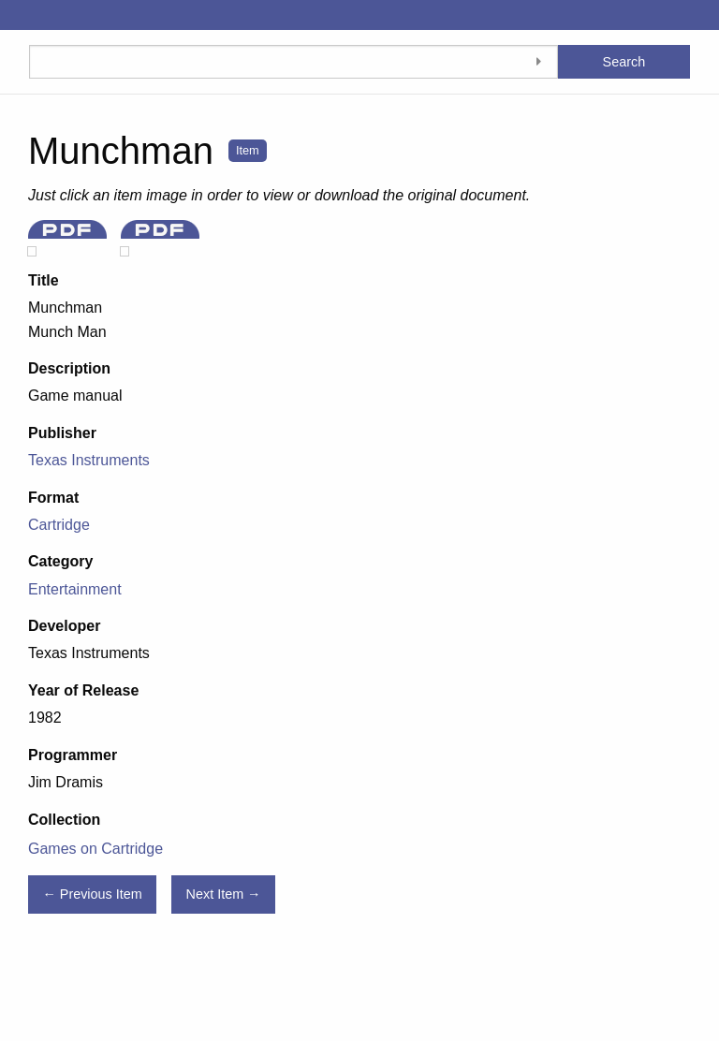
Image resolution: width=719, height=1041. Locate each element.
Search (624, 61)
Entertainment (75, 589)
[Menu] (14, 15)
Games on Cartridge (95, 849)
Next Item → (223, 894)
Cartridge (59, 525)
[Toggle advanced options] (539, 62)
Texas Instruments (89, 460)
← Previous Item (91, 894)
